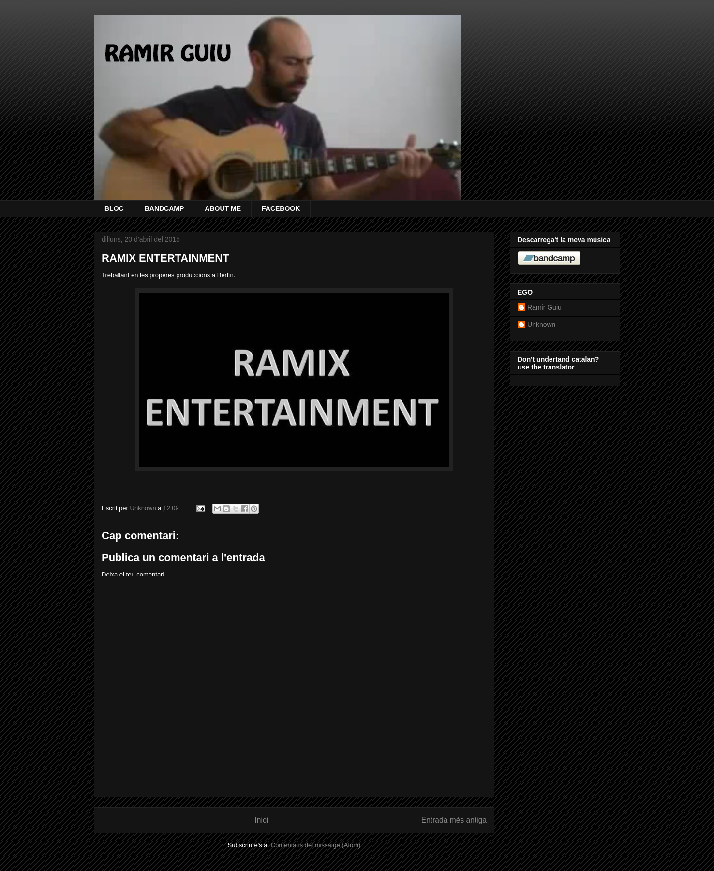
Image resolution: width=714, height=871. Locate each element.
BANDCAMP (164, 208)
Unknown (541, 324)
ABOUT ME (223, 208)
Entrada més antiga (454, 820)
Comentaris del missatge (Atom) (316, 845)
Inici (261, 820)
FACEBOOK (281, 208)
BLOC (114, 208)
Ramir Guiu (544, 307)
